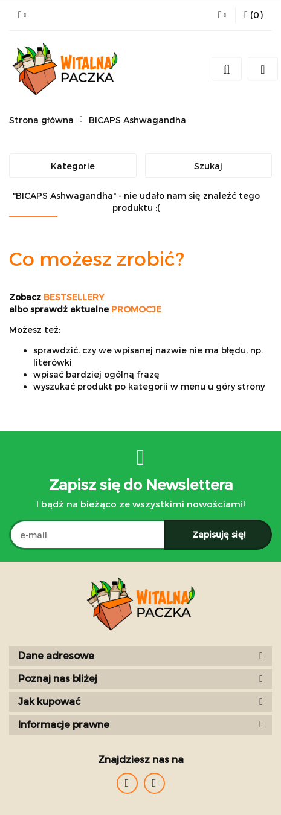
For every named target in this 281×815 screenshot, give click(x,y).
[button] (253, 15)
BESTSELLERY (74, 297)
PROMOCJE (136, 309)
